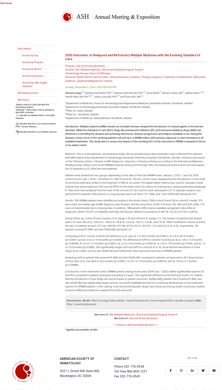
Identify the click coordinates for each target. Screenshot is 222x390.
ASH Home (6, 3)
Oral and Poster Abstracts (143, 318)
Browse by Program (32, 62)
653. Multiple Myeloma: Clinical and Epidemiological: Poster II (143, 314)
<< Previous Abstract (125, 324)
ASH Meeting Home (28, 93)
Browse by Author (31, 69)
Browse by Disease (32, 76)
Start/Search (24, 48)
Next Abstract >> (148, 324)
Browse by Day (30, 55)
